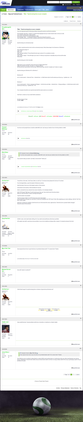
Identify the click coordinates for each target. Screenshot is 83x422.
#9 (80, 318)
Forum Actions (29, 9)
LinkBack (65, 21)
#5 (80, 215)
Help (74, 4)
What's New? (11, 9)
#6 (80, 245)
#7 (80, 266)
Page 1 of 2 (68, 17)
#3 (80, 148)
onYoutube (49, 116)
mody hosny (28, 111)
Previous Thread (38, 381)
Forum (3, 9)
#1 (80, 23)
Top (80, 388)
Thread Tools (72, 21)
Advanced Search (77, 10)
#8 (80, 285)
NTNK (33, 111)
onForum (36, 116)
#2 (80, 123)
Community (20, 9)
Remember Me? (67, 4)
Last (79, 17)
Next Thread (45, 381)
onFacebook (67, 116)
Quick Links (38, 9)
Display (78, 21)
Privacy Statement (65, 388)
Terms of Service (74, 388)
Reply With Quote (76, 119)
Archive (58, 388)
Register (78, 4)
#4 (80, 176)
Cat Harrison (23, 111)
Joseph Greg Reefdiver (26, 166)
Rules (47, 9)
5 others (37, 111)
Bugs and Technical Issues (15, 14)
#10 (80, 348)
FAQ (44, 9)
